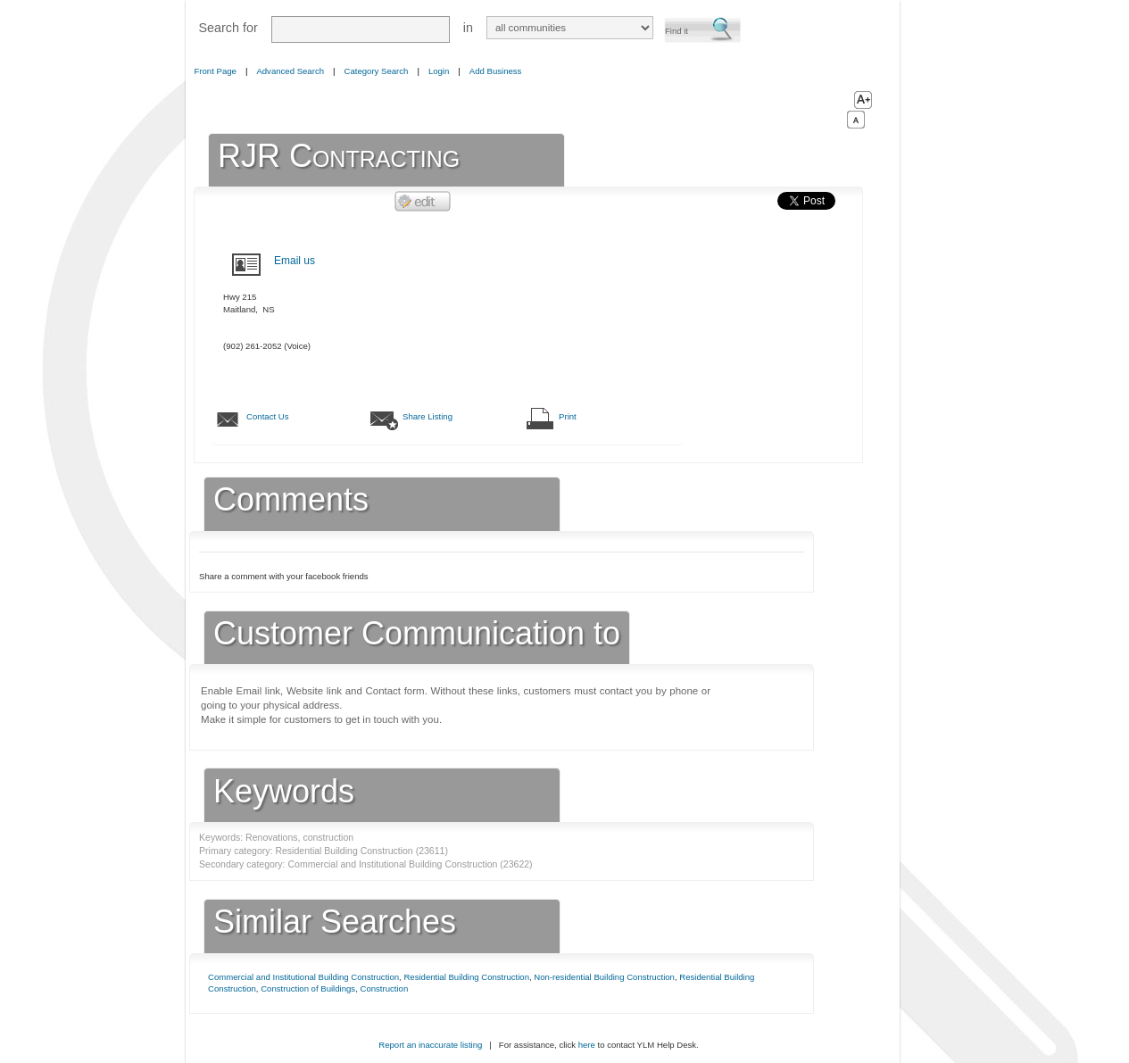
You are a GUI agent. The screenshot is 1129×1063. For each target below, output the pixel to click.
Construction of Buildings (308, 988)
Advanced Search (290, 71)
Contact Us (267, 416)
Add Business (495, 71)
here (586, 1045)
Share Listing (427, 416)
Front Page (216, 71)
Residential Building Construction (466, 977)
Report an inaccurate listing (430, 1045)
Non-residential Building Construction (604, 977)
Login (438, 71)
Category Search (377, 71)
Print (568, 416)
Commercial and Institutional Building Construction (303, 977)
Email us (294, 260)
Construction (384, 988)
